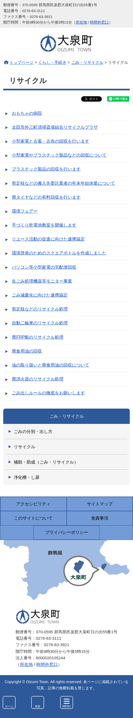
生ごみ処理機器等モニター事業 (42, 281)
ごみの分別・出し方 (33, 431)
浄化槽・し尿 (26, 477)
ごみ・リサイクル (87, 62)
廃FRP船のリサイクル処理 (37, 337)
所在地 (81, 22)
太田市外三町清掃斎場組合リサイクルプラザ (55, 127)
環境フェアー (25, 211)
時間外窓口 (99, 22)
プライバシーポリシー (66, 532)
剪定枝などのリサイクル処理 (40, 309)
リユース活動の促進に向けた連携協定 (48, 239)
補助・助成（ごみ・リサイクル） (46, 462)
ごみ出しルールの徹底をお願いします (48, 393)
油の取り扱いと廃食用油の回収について (50, 365)
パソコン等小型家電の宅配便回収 (44, 267)
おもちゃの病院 (27, 113)
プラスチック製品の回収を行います (46, 169)
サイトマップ (100, 504)
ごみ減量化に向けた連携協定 (40, 295)
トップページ (21, 62)
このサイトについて (33, 518)
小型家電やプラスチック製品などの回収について (59, 155)
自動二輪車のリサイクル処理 (40, 323)
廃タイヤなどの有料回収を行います (46, 197)
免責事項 (99, 518)
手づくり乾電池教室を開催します (44, 225)
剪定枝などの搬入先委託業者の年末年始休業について (63, 183)
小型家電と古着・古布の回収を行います (50, 141)
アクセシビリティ (33, 504)
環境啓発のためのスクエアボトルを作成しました (59, 253)
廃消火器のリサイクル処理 (37, 379)
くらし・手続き (52, 62)
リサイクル (24, 447)
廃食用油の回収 (27, 351)
